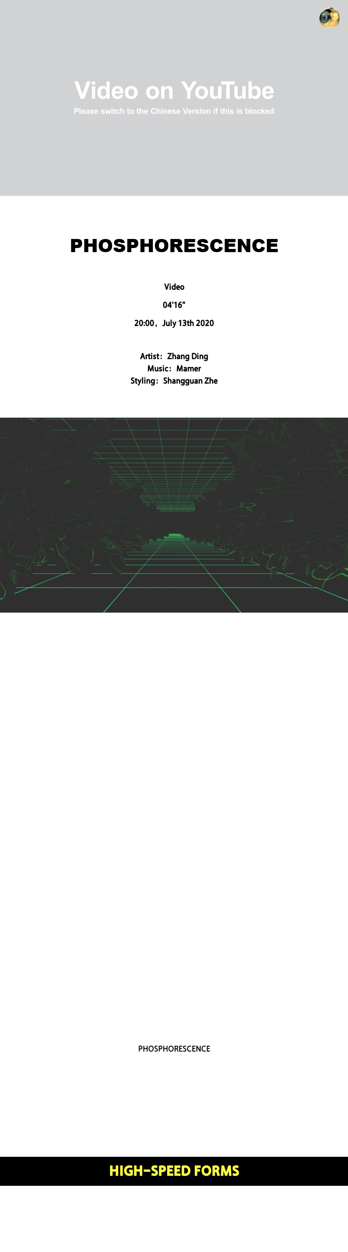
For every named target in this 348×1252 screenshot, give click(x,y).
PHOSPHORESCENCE (174, 1048)
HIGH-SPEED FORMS (174, 1171)
